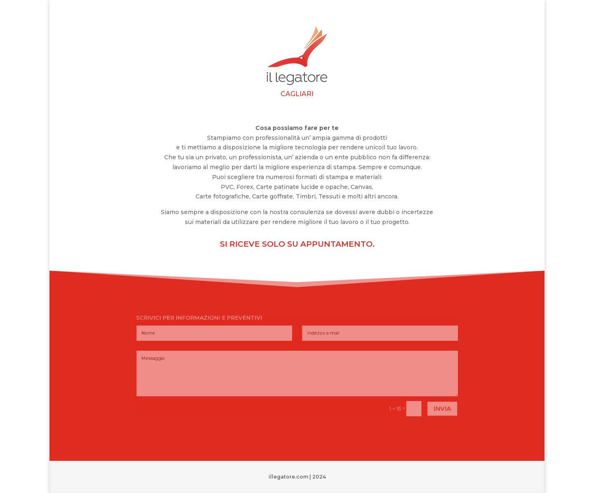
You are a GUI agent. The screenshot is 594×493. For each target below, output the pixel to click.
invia (412, 400)
